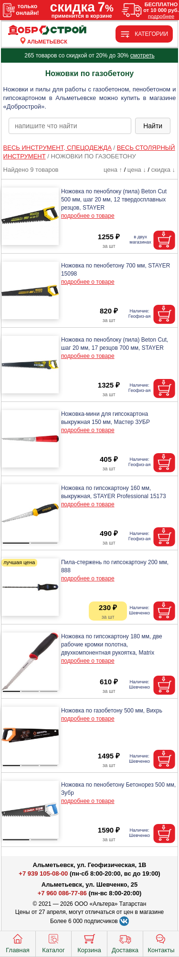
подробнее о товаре (88, 215)
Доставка (125, 943)
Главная (17, 943)
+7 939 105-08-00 (43, 873)
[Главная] (47, 30)
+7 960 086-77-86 (62, 893)
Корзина (89, 943)
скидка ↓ (163, 169)
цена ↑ (113, 169)
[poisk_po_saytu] (70, 126)
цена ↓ (136, 169)
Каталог (53, 943)
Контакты (160, 943)
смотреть (142, 55)
